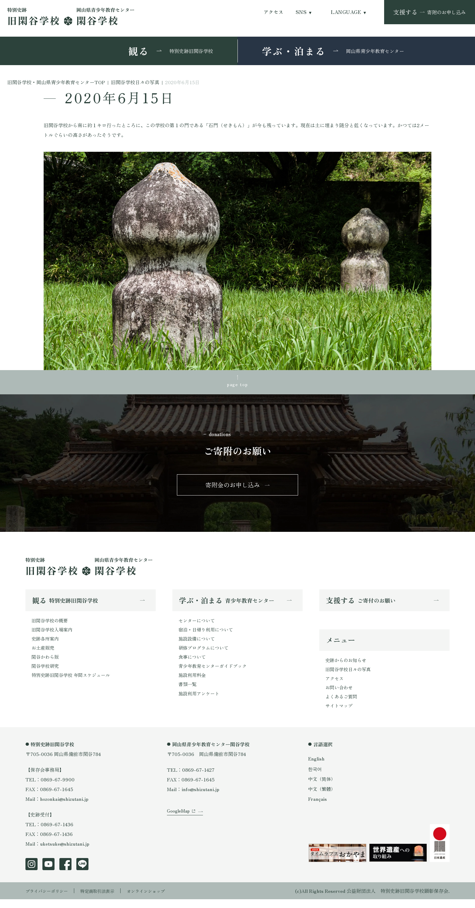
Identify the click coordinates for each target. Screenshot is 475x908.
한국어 (315, 777)
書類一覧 (188, 692)
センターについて (197, 624)
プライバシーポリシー (49, 899)
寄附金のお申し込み (232, 487)
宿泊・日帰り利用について (207, 634)
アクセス (274, 11)
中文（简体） (322, 787)
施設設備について (197, 644)
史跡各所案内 (46, 644)
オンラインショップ (159, 899)
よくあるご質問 (342, 704)
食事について (193, 663)
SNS (301, 11)
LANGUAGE (346, 11)
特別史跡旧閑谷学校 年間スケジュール (73, 683)
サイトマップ (339, 714)
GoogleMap (179, 825)
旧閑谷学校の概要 (51, 624)
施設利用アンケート (200, 702)
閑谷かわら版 (46, 663)
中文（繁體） (322, 797)
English (316, 767)
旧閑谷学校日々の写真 (349, 675)
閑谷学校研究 (46, 673)
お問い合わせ (339, 694)
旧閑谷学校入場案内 (53, 634)
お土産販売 (44, 654)
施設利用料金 (193, 683)
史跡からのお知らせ (347, 665)
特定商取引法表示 (105, 899)
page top (237, 385)
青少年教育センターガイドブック (214, 673)
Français (317, 807)
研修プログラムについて (205, 654)
